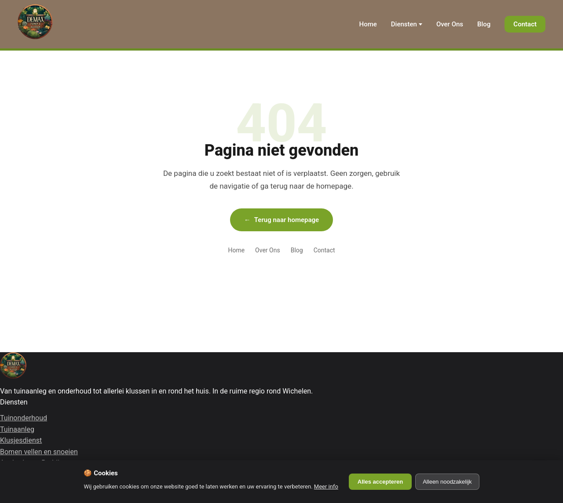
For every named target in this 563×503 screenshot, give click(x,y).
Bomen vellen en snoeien (39, 452)
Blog (483, 24)
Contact (525, 24)
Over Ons (449, 24)
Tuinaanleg (17, 429)
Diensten (404, 24)
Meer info (326, 486)
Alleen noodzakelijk (447, 481)
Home (368, 24)
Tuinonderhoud (23, 418)
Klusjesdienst (21, 440)
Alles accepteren (380, 481)
